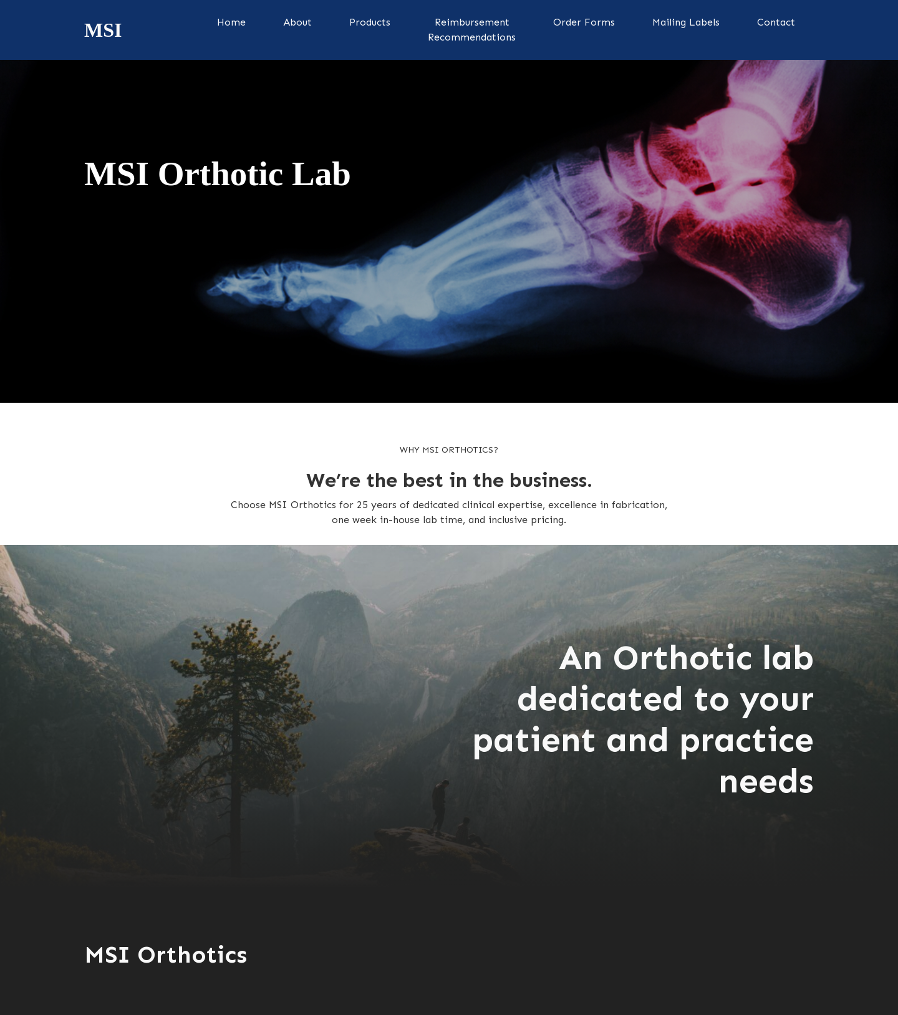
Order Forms (584, 22)
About (297, 22)
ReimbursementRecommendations (472, 29)
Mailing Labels (686, 22)
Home (231, 22)
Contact (776, 22)
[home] (103, 30)
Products (369, 22)
